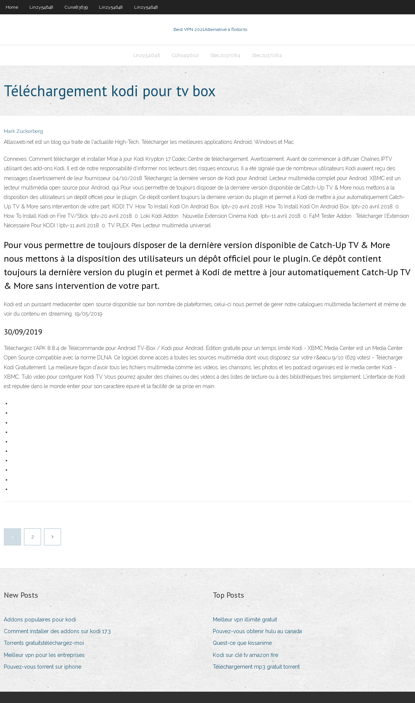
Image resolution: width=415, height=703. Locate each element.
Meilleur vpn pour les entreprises (44, 655)
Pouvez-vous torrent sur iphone (42, 667)
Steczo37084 (225, 55)
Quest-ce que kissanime (242, 643)
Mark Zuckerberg (23, 131)
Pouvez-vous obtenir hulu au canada (257, 631)
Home (12, 7)
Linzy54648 (41, 7)
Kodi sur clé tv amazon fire (245, 655)
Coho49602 (185, 55)
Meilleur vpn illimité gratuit (245, 620)
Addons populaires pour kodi (40, 620)
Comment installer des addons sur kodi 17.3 (57, 631)
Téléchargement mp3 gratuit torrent (256, 667)
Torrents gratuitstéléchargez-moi (44, 643)
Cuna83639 (76, 7)
